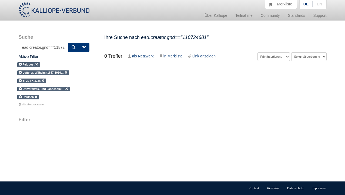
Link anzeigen (202, 56)
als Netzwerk (141, 56)
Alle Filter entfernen (31, 104)
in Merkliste (171, 56)
